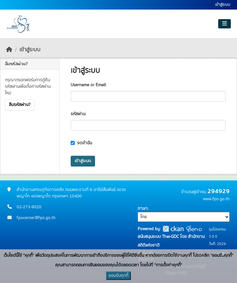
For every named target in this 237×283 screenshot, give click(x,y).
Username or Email (88, 85)
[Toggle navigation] (224, 23)
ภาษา (143, 208)
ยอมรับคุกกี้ (118, 275)
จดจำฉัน (81, 143)
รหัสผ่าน (78, 114)
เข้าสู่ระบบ (222, 5)
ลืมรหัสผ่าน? (20, 105)
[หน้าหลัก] (9, 50)
